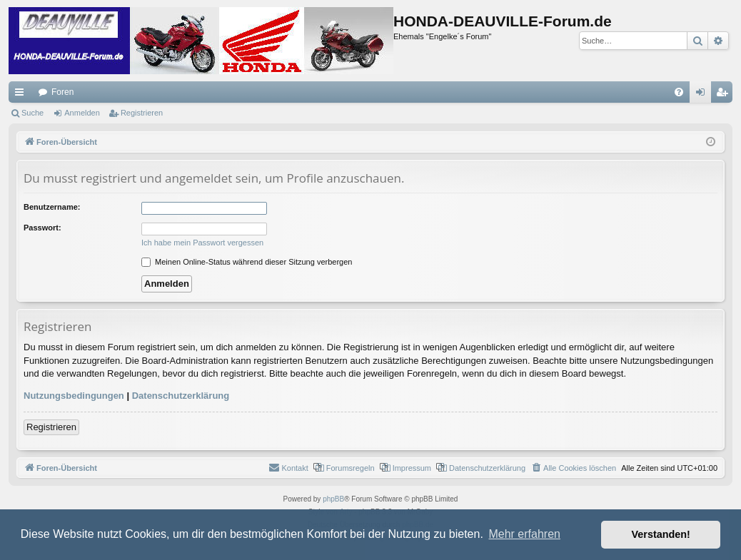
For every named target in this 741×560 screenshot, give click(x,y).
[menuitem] (679, 92)
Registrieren (142, 112)
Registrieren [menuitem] (724, 95)
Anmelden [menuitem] (703, 95)
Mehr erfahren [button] (524, 534)
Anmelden (82, 112)
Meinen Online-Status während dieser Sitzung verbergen (246, 262)
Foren (62, 92)
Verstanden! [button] (661, 534)
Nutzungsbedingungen (74, 395)
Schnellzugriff (22, 95)
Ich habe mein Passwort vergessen (202, 242)
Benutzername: (52, 207)
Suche (32, 112)
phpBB (333, 499)
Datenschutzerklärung (181, 395)
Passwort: (42, 227)
